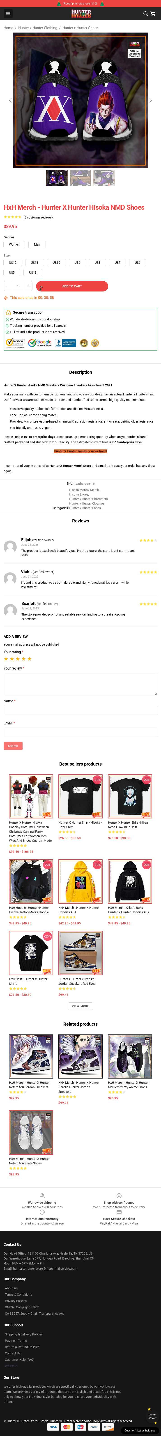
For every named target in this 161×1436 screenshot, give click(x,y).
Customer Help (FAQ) (19, 1359)
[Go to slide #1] (57, 178)
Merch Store (82, 466)
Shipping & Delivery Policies (24, 1334)
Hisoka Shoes (78, 494)
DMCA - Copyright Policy (22, 1307)
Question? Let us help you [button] (140, 1430)
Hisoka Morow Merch (84, 490)
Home (8, 28)
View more (80, 1006)
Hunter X (56, 466)
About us (11, 1288)
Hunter (68, 466)
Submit (13, 746)
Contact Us (13, 1353)
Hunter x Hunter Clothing (37, 28)
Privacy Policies (16, 1301)
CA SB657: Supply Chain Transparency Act (34, 1313)
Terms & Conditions (18, 1294)
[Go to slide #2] (80, 178)
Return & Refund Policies (22, 1347)
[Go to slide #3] (104, 178)
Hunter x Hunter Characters (88, 499)
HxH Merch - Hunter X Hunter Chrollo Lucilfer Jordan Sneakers (78, 1087)
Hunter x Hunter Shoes (80, 28)
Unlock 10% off (152, 1416)
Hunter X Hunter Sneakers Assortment (80, 451)
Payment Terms (16, 1340)
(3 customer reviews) (38, 217)
